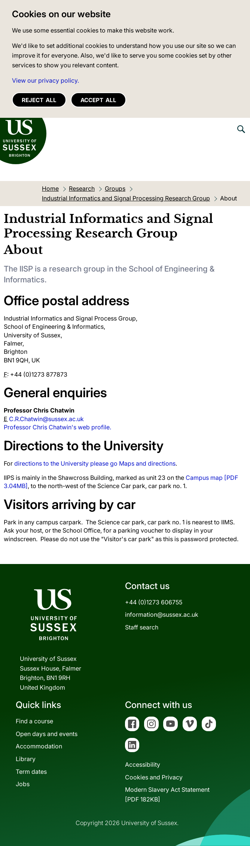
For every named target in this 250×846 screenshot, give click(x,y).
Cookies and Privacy (154, 777)
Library (26, 759)
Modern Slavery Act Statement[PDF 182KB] (167, 794)
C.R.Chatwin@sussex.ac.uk (46, 419)
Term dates (31, 771)
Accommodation (39, 746)
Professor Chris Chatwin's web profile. (57, 427)
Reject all (39, 100)
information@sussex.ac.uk (161, 614)
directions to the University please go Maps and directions (95, 463)
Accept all (98, 100)
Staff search (141, 627)
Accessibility (142, 764)
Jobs (23, 784)
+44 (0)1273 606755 (153, 602)
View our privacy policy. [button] (45, 80)
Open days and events (46, 734)
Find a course (34, 721)
